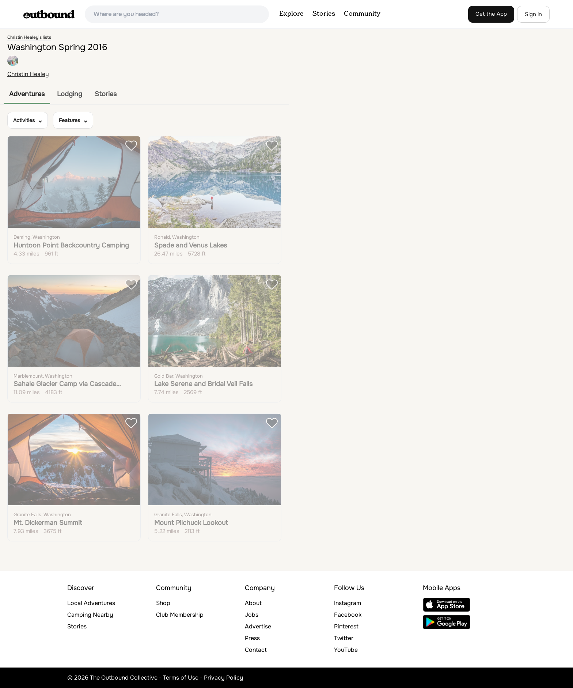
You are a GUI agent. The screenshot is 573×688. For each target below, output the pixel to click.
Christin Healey (28, 74)
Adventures (27, 94)
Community (362, 14)
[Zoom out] (564, 48)
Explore (291, 14)
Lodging (69, 94)
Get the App (491, 14)
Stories (323, 14)
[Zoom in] (564, 38)
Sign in (533, 14)
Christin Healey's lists (29, 37)
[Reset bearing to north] (564, 59)
